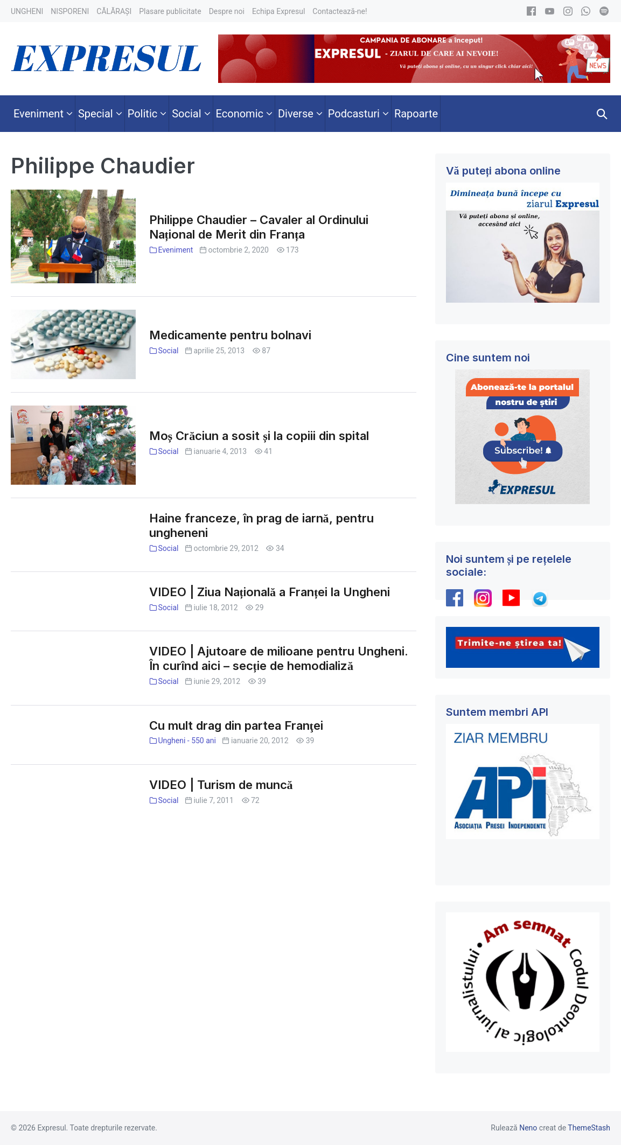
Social (168, 350)
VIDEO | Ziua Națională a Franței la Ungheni (269, 592)
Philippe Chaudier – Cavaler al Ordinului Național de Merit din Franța (258, 227)
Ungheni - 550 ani (187, 740)
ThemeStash (589, 1127)
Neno (528, 1127)
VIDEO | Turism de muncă (221, 785)
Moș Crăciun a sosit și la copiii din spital (259, 436)
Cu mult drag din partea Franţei (236, 725)
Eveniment (175, 250)
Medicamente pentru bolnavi (230, 335)
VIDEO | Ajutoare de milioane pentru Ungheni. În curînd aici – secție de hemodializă (278, 658)
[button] (602, 113)
